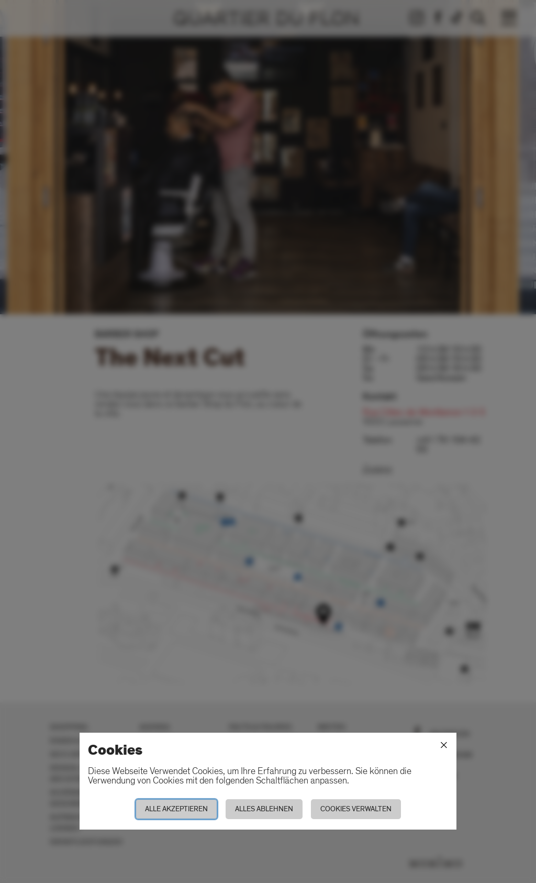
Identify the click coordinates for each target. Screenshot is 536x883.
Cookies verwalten (356, 808)
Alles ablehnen (264, 808)
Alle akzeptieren (176, 808)
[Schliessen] (444, 745)
